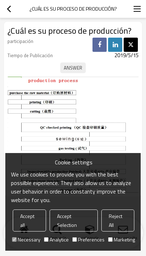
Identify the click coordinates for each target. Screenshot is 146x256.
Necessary (26, 239)
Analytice (56, 239)
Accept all (27, 220)
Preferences (88, 239)
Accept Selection (67, 220)
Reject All (115, 220)
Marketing (121, 239)
